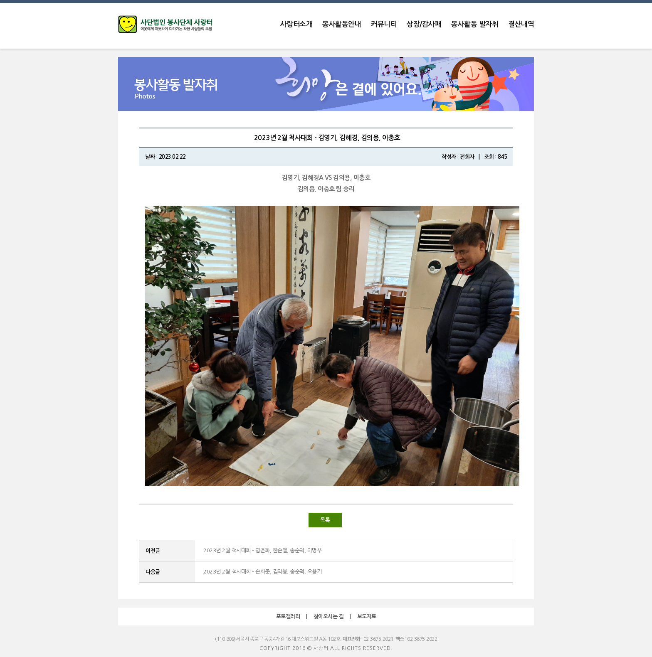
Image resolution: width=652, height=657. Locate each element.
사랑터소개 (296, 24)
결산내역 (521, 24)
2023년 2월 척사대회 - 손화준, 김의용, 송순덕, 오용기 (262, 571)
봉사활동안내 (341, 24)
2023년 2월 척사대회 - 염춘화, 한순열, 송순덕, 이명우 (262, 550)
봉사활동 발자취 (474, 24)
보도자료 (366, 616)
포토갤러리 (288, 616)
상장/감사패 (424, 24)
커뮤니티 (384, 24)
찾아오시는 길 (329, 616)
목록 (325, 520)
